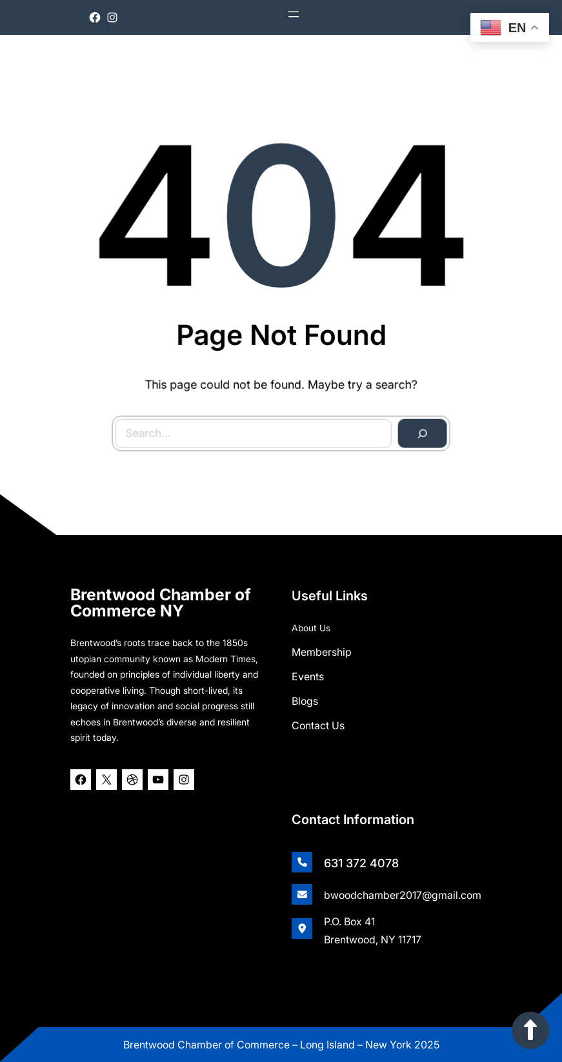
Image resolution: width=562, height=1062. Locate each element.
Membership (322, 651)
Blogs (305, 700)
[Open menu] (293, 14)
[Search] (419, 430)
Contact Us (318, 725)
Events (308, 676)
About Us (311, 627)
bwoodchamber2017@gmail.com (402, 895)
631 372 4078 (361, 863)
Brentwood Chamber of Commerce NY (160, 602)
